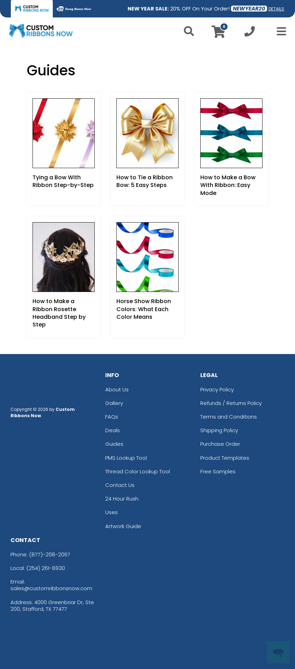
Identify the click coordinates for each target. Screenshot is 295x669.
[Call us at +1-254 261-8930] (249, 33)
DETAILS (276, 9)
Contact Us (120, 485)
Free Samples (218, 471)
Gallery (114, 403)
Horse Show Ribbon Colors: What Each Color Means (143, 309)
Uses (111, 512)
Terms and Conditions (228, 416)
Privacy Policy (217, 389)
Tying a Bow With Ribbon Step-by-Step (63, 181)
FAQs (111, 416)
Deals (112, 430)
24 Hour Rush (121, 498)
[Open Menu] (279, 31)
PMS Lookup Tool (126, 457)
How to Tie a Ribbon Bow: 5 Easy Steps (144, 181)
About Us (117, 389)
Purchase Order (220, 444)
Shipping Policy (219, 430)
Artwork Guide (123, 526)
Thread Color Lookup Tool (137, 471)
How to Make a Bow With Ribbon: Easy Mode (228, 185)
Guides (114, 444)
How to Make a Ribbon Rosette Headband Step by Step (59, 313)
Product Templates (224, 457)
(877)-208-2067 (49, 554)
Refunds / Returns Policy (231, 403)
